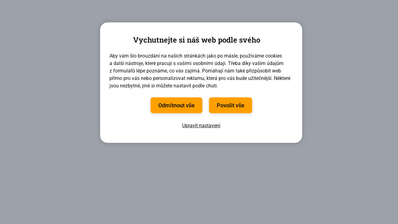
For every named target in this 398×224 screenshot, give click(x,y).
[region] (201, 82)
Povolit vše (230, 105)
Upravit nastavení (201, 125)
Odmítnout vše (176, 105)
